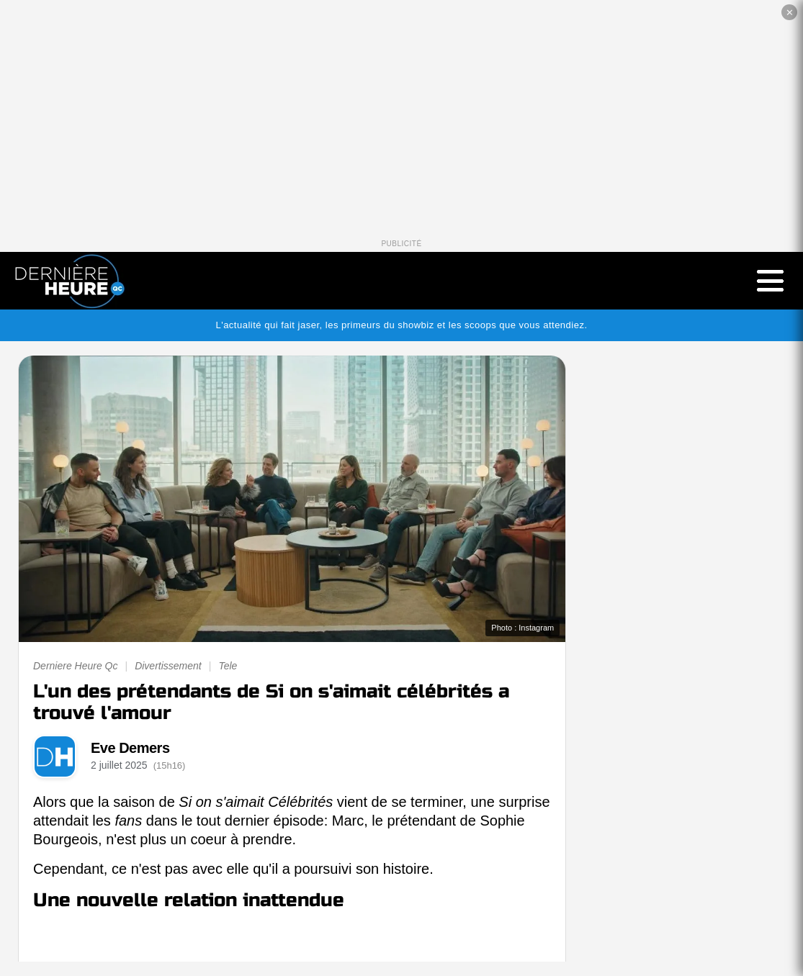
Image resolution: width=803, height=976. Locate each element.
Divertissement (168, 666)
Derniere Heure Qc (75, 666)
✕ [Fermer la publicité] (790, 12)
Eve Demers (130, 748)
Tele (227, 666)
